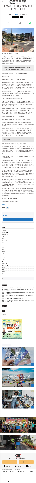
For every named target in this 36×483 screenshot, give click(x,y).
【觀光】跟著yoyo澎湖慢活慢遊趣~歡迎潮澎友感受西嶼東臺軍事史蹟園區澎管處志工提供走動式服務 (18, 377)
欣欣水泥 (3, 246)
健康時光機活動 (5, 240)
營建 (8, 207)
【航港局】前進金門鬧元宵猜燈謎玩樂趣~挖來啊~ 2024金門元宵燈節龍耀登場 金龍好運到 (18, 423)
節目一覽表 (19, 471)
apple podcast (5, 202)
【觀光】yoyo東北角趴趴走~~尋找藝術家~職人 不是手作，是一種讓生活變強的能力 (18, 398)
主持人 (26, 471)
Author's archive (18, 220)
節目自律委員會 (5, 265)
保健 (3, 236)
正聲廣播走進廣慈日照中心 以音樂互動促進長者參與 (12, 298)
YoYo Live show (15, 17)
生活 (21, 17)
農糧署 (3, 271)
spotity (3, 204)
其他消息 (3, 244)
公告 (3, 242)
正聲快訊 (3, 249)
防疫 (3, 273)
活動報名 (3, 259)
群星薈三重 (4, 267)
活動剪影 (3, 257)
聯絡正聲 (8, 473)
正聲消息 (3, 251)
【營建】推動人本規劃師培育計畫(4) (18, 441)
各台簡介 (12, 471)
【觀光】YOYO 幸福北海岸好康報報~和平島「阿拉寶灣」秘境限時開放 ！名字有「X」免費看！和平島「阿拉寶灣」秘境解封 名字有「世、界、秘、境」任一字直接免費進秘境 (18, 289)
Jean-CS (17, 14)
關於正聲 (5, 471)
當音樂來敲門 (4, 263)
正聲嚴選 (3, 248)
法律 (3, 253)
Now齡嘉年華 (4, 230)
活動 (3, 255)
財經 (3, 269)
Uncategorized (5, 232)
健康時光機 (4, 238)
